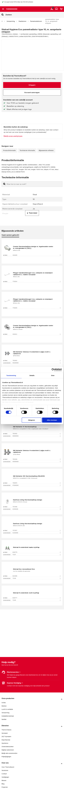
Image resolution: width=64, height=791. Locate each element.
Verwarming (11, 21)
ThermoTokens (6, 730)
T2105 (37, 600)
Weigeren (31, 420)
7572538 (37, 506)
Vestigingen (5, 777)
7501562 (37, 433)
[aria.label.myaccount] (52, 9)
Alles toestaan (52, 420)
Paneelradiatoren (36, 21)
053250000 (37, 363)
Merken (4, 706)
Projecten (5, 787)
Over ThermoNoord (8, 767)
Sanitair (4, 719)
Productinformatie (9, 150)
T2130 (37, 578)
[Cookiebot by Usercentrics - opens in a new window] (53, 369)
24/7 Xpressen (6, 736)
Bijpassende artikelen (46, 150)
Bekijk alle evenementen (9, 753)
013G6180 (37, 509)
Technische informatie (27, 150)
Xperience (5, 743)
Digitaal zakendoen (8, 750)
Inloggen (32, 85)
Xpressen (5, 733)
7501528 (37, 459)
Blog (3, 784)
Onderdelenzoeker (8, 746)
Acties (4, 702)
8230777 (37, 598)
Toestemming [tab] (11, 375)
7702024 (37, 281)
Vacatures (5, 770)
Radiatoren (22, 21)
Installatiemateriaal (8, 716)
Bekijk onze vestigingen (13, 136)
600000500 (37, 436)
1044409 (37, 255)
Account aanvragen (32, 92)
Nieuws (4, 780)
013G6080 (37, 533)
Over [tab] (53, 375)
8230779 (37, 552)
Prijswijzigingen (6, 756)
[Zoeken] (35, 14)
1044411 (37, 334)
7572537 (37, 530)
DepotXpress (6, 740)
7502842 (37, 360)
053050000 (37, 461)
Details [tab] (32, 375)
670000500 (37, 485)
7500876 (37, 483)
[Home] (2, 21)
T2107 (37, 554)
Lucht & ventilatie (7, 709)
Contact (4, 774)
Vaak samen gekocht (10, 235)
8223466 (37, 576)
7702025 (37, 308)
